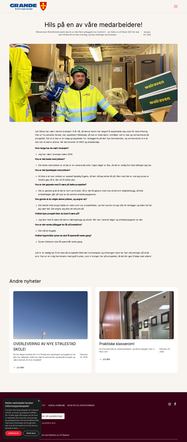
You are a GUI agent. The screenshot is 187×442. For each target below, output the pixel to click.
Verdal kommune (56, 405)
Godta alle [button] (13, 433)
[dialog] (22, 418)
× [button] (39, 401)
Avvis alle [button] (31, 433)
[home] (28, 6)
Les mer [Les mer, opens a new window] (22, 428)
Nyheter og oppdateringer (81, 405)
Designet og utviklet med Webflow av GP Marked (48, 435)
